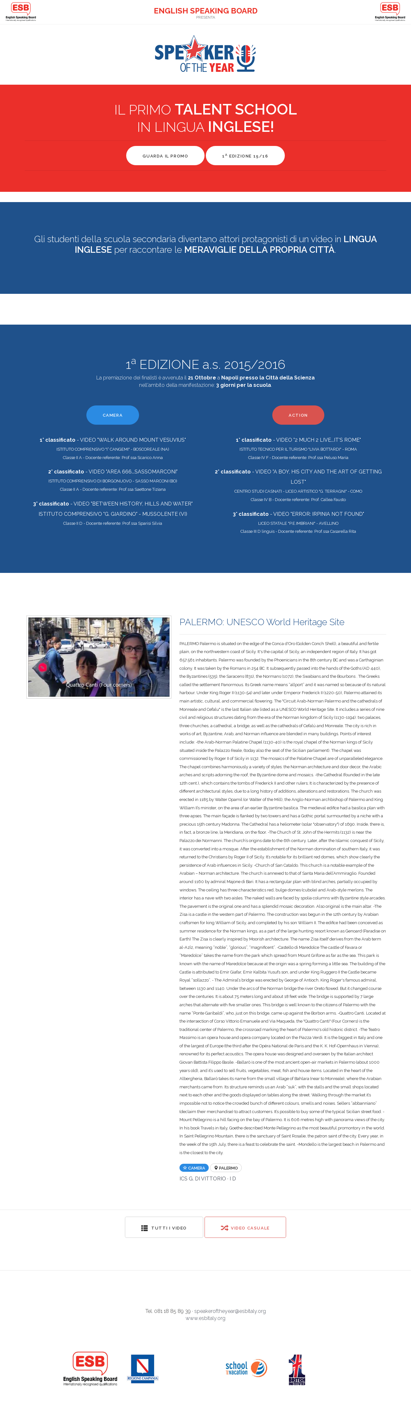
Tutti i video (164, 1228)
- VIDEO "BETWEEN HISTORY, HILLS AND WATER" (113, 504)
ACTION (298, 415)
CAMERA (113, 415)
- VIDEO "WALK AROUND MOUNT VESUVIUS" (113, 440)
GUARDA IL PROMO (165, 156)
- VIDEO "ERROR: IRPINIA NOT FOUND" (298, 514)
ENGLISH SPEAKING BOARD (206, 10)
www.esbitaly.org (205, 1318)
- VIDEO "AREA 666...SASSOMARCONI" (113, 472)
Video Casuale (245, 1228)
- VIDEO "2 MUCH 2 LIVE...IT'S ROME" (298, 440)
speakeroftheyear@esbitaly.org (230, 1311)
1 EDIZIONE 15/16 (245, 155)
